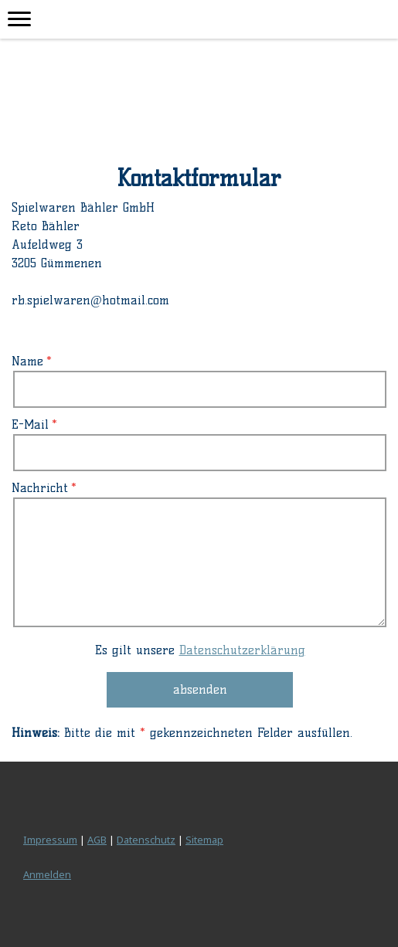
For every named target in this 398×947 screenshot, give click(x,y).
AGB (97, 840)
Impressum (50, 840)
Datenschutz (146, 840)
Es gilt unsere (200, 650)
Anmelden (47, 874)
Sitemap (204, 840)
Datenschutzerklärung (242, 650)
